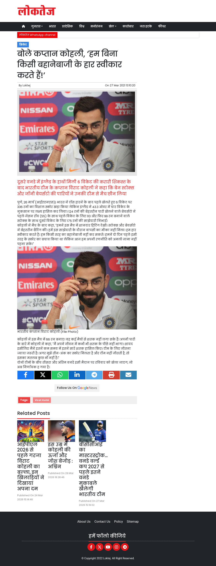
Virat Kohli (42, 400)
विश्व (81, 26)
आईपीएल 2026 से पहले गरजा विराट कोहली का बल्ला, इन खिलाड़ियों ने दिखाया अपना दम (30, 466)
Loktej (26, 85)
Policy (118, 521)
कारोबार (128, 26)
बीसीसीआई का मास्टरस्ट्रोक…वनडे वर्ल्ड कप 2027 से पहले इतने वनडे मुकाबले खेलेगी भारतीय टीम (93, 469)
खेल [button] (111, 26)
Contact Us (102, 521)
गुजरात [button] (36, 26)
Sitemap (133, 521)
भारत (52, 26)
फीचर (162, 26)
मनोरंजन (96, 26)
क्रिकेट (23, 44)
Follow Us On (77, 388)
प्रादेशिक (67, 26)
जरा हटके (146, 26)
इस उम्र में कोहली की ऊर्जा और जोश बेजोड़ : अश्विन (60, 455)
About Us (83, 521)
